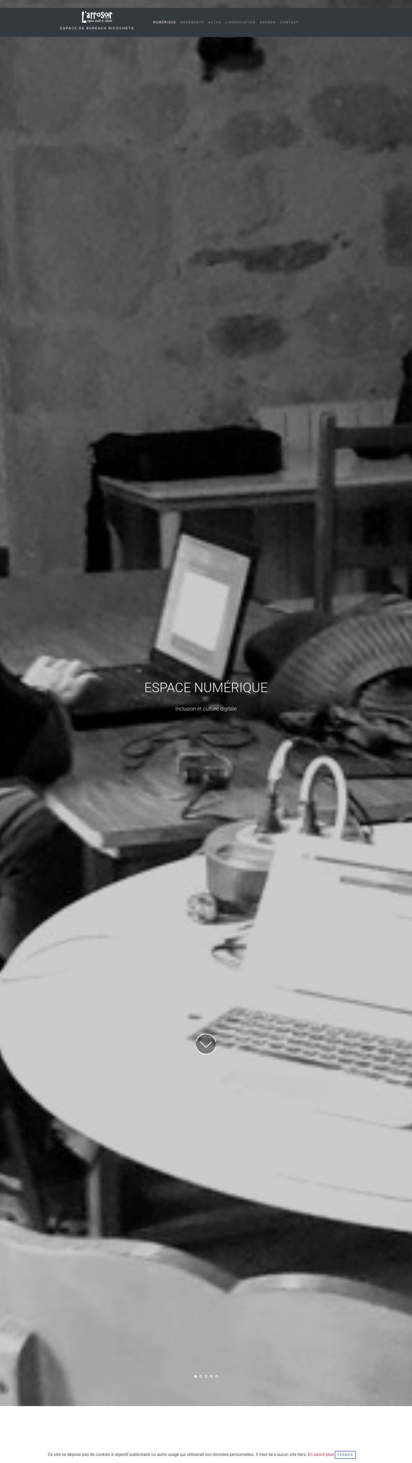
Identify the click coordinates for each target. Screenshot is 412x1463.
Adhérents (192, 22)
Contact (289, 22)
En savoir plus (321, 1454)
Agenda (268, 22)
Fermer (345, 1455)
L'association (240, 22)
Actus (214, 22)
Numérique (164, 22)
